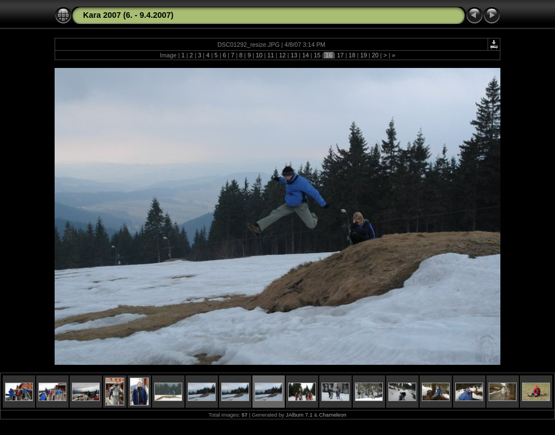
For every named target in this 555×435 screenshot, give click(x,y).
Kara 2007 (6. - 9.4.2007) (128, 15)
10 (259, 55)
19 (363, 55)
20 (375, 55)
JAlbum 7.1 (299, 415)
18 (352, 55)
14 (305, 55)
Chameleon (333, 415)
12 (283, 55)
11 (271, 55)
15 (317, 55)
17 (340, 55)
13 (294, 55)
